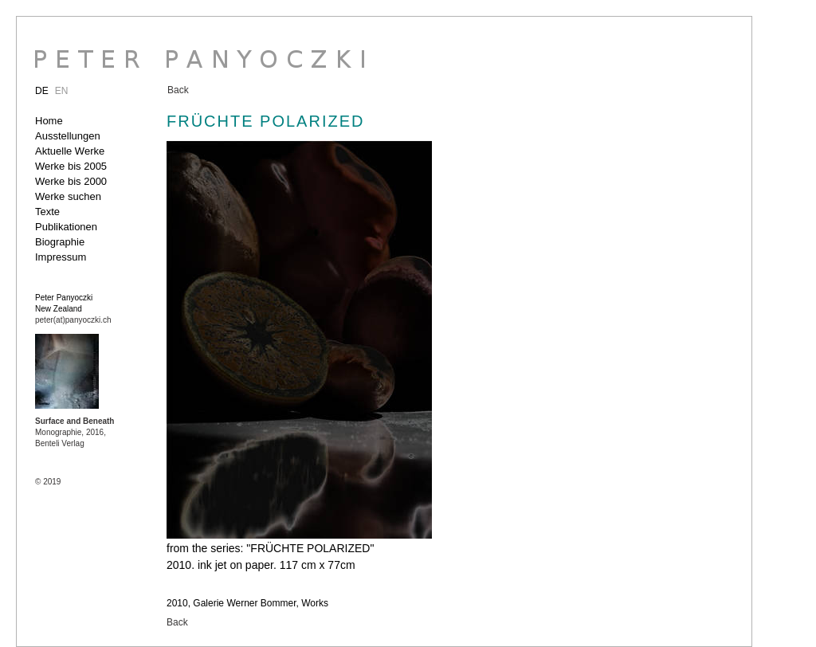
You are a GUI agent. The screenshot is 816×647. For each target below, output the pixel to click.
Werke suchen (68, 196)
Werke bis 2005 (71, 166)
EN (62, 90)
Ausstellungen (67, 136)
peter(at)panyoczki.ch (73, 320)
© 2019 (48, 481)
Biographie (59, 242)
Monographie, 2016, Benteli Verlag (74, 432)
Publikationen (66, 227)
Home (49, 121)
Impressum (60, 257)
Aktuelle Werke (69, 151)
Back (178, 90)
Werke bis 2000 (71, 181)
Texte (47, 212)
